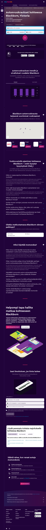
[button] (2, 2)
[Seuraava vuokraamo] (42, 137)
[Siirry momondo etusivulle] (8, 1)
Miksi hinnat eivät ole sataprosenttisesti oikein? (25, 502)
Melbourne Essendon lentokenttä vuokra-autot (15, 444)
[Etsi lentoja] (2, 5)
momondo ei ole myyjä (25, 497)
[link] (15, 146)
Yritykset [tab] (15, 82)
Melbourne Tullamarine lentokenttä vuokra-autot (16, 441)
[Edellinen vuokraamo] (8, 137)
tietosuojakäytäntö (25, 416)
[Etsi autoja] (2, 10)
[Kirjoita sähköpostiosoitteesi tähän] (26, 406)
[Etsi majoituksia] (2, 8)
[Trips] (2, 16)
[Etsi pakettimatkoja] (2, 13)
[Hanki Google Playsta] (24, 55)
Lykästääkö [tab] (30, 434)
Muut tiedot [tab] (34, 82)
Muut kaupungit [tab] (22, 434)
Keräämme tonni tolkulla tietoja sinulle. (25, 499)
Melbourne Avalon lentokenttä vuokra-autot (33, 440)
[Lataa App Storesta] (31, 55)
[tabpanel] (25, 93)
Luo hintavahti (26, 478)
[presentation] (31, 55)
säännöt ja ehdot (19, 416)
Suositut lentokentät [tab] (12, 434)
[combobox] (10, 24)
